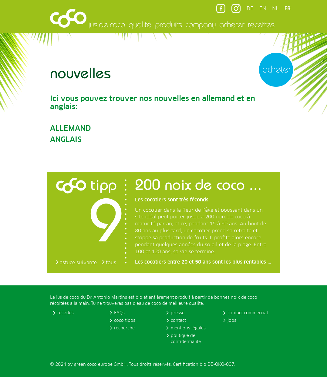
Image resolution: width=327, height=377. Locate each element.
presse (177, 313)
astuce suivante (78, 262)
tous (111, 262)
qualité (140, 24)
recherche (124, 328)
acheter (231, 24)
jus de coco (106, 24)
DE (250, 8)
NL (275, 8)
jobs (232, 320)
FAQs (119, 313)
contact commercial (248, 313)
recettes (261, 24)
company (200, 24)
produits (168, 24)
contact (178, 320)
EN (262, 8)
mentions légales (188, 328)
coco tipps (124, 320)
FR (288, 8)
